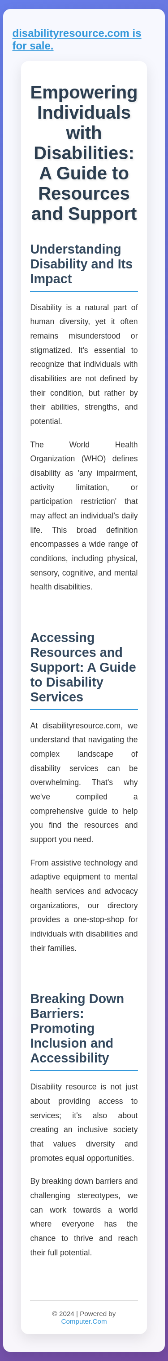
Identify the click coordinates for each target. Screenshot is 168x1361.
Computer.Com (84, 1321)
